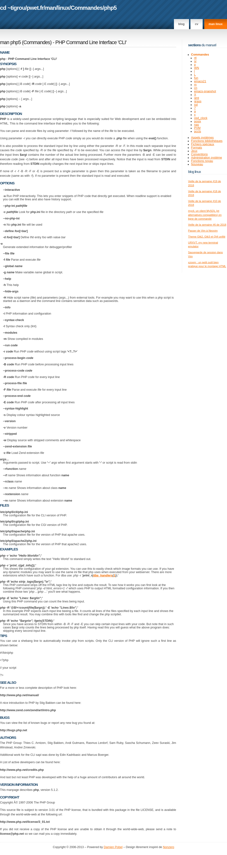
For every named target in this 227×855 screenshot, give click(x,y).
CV (196, 24)
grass (197, 101)
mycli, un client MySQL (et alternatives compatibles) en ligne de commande (205, 214)
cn (195, 88)
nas (196, 124)
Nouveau (197, 164)
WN (196, 68)
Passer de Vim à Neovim (203, 230)
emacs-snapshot (205, 91)
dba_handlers (103, 575)
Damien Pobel (113, 847)
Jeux (194, 151)
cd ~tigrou (12, 8)
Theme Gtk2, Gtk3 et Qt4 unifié (206, 236)
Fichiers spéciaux (202, 144)
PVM (197, 128)
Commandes (87, 8)
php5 (110, 8)
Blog (181, 24)
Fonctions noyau (202, 161)
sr (195, 61)
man (50, 8)
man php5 (10, 42)
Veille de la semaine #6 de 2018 (207, 224)
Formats (196, 147)
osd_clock (200, 118)
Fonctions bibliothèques (207, 141)
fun (196, 78)
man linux (215, 24)
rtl (195, 58)
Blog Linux (194, 172)
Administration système (206, 157)
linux (63, 8)
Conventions (199, 154)
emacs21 (200, 81)
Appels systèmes (202, 137)
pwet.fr (35, 8)
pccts (197, 131)
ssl (196, 104)
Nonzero (168, 847)
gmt (196, 98)
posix (197, 121)
